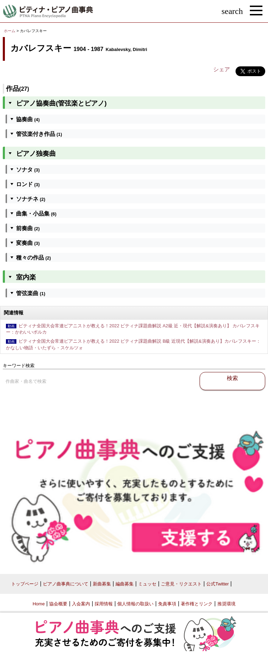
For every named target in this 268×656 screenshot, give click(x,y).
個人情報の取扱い (135, 603)
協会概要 (58, 603)
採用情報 (104, 603)
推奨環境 (226, 603)
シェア (221, 69)
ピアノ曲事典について (65, 583)
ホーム (9, 31)
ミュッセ (147, 583)
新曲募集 (102, 583)
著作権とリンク (197, 603)
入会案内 (81, 603)
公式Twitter (217, 583)
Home (38, 603)
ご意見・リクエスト (181, 583)
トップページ (24, 583)
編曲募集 (125, 583)
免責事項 (167, 603)
